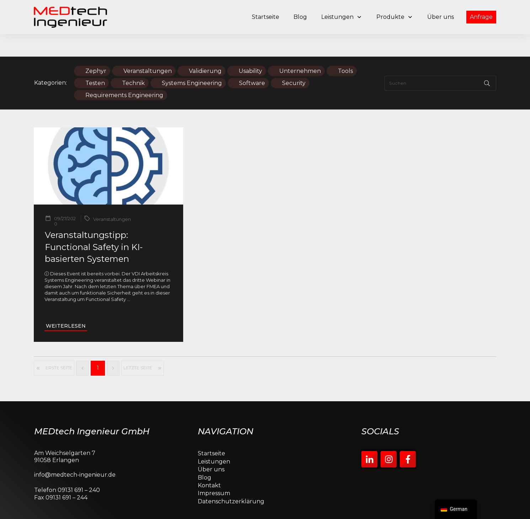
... (128, 277)
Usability (250, 48)
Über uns (211, 447)
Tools (345, 48)
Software (252, 60)
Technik (133, 60)
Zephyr (95, 48)
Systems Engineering (192, 60)
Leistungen (214, 439)
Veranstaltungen (147, 48)
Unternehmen (300, 48)
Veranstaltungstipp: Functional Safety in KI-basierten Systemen (94, 224)
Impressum (214, 471)
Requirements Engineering (124, 72)
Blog (204, 455)
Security (294, 60)
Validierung (205, 48)
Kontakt (209, 463)
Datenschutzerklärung (231, 479)
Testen (95, 60)
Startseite (211, 431)
